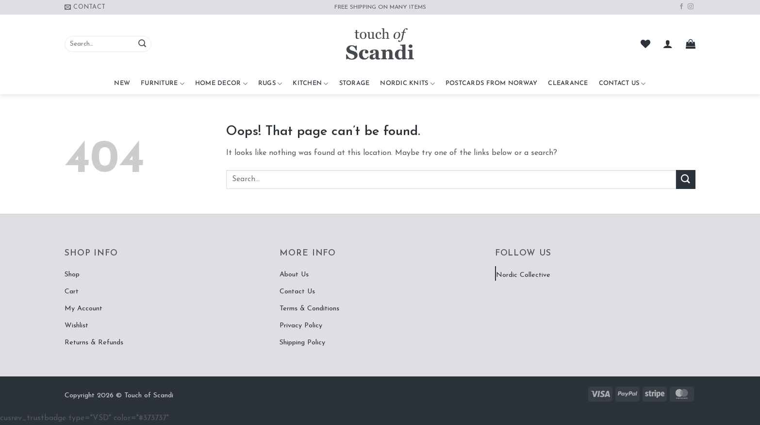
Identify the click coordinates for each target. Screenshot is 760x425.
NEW (122, 83)
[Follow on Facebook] (681, 6)
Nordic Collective (523, 275)
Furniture (162, 83)
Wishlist (76, 325)
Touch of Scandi (148, 395)
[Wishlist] (645, 43)
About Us (294, 274)
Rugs (270, 83)
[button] (668, 43)
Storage (354, 83)
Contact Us (622, 83)
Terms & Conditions (309, 308)
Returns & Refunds (94, 342)
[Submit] (142, 44)
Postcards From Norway (491, 83)
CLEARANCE (568, 83)
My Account (83, 308)
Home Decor (221, 83)
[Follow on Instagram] (691, 6)
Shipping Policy (302, 342)
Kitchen (310, 83)
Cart (72, 291)
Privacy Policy (301, 325)
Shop (72, 274)
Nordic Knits (407, 83)
